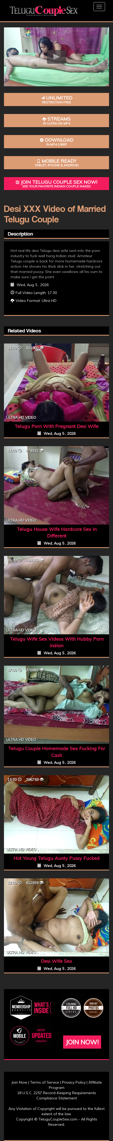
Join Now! (82, 1042)
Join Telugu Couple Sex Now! (56, 184)
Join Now (19, 1082)
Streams (56, 121)
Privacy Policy (74, 1082)
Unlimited (56, 99)
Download (56, 142)
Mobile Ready (56, 163)
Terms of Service (44, 1082)
